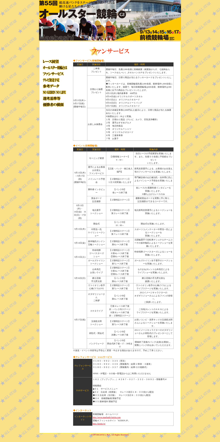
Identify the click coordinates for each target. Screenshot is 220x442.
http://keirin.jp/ (99, 423)
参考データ (54, 86)
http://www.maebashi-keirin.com (107, 417)
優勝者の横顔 (54, 104)
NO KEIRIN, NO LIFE (54, 92)
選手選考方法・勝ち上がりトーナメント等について (54, 98)
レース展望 (54, 61)
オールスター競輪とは (54, 67)
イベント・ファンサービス (54, 73)
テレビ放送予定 (54, 80)
